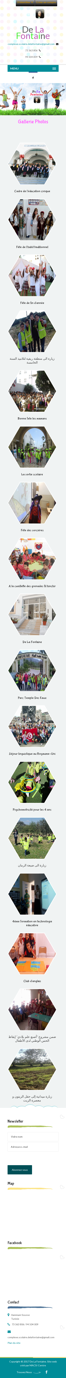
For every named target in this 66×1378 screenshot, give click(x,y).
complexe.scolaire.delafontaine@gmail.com (31, 43)
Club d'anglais (32, 981)
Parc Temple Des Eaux (32, 698)
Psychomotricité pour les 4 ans (32, 810)
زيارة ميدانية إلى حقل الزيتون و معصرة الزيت (32, 1098)
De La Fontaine (32, 642)
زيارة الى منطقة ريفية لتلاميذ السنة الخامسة (32, 361)
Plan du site (14, 1342)
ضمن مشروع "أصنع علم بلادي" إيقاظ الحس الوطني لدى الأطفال (32, 1039)
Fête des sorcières (32, 530)
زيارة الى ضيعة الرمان (32, 865)
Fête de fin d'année (32, 303)
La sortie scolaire (32, 474)
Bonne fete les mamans (32, 418)
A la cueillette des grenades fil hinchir (32, 586)
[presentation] (34, 1158)
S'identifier (25, 2)
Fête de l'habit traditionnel (32, 247)
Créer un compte (46, 2)
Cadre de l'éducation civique (32, 191)
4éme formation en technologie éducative (32, 923)
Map (11, 1183)
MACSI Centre (38, 1365)
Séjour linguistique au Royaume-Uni (32, 754)
